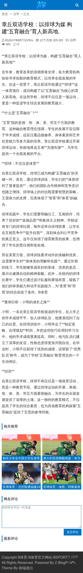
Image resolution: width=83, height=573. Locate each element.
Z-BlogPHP (64, 563)
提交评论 (72, 532)
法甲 (16, 14)
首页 (5, 14)
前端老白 (26, 568)
